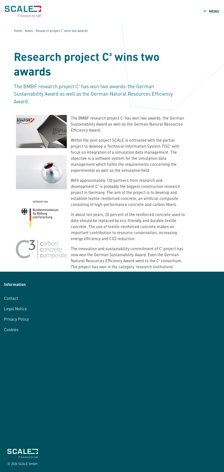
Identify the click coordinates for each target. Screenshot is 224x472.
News (29, 30)
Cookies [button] (11, 329)
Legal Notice (15, 308)
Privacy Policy (16, 319)
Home (18, 30)
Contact (11, 298)
